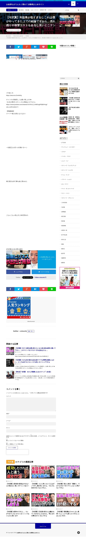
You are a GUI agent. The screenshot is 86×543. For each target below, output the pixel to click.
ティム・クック (65, 174)
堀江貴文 (21, 10)
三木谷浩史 (64, 201)
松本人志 (63, 238)
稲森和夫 (63, 256)
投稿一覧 (30, 331)
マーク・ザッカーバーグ (68, 188)
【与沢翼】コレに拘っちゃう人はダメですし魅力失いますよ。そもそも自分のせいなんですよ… (42, 487)
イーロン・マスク (66, 156)
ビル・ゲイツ (34, 10)
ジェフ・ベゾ (65, 160)
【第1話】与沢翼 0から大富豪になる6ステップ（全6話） (33, 372)
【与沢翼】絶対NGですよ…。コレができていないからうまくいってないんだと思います (17, 517)
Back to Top (43, 533)
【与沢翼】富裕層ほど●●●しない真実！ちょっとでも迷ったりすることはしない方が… (67, 517)
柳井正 (63, 247)
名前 (8, 413)
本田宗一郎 (43, 10)
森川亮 (63, 251)
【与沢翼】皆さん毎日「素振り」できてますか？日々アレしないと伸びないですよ (67, 486)
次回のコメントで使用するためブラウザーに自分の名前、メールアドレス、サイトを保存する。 (30, 436)
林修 (62, 242)
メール (8, 420)
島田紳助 (63, 224)
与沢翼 (17, 30)
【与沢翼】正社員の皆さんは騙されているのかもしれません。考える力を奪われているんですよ (42, 518)
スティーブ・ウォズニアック (69, 165)
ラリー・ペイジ (65, 192)
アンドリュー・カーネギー (68, 147)
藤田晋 (63, 261)
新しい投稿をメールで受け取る (14, 444)
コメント (8, 396)
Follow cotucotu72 (40, 277)
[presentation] (17, 452)
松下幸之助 (64, 233)
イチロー (50, 10)
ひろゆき (63, 142)
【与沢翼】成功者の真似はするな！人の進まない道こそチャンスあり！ (17, 486)
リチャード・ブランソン (68, 197)
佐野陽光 (63, 210)
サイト (8, 427)
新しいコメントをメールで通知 (14, 440)
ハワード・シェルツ (66, 179)
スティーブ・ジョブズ (67, 169)
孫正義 (27, 10)
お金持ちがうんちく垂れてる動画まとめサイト (29, 539)
